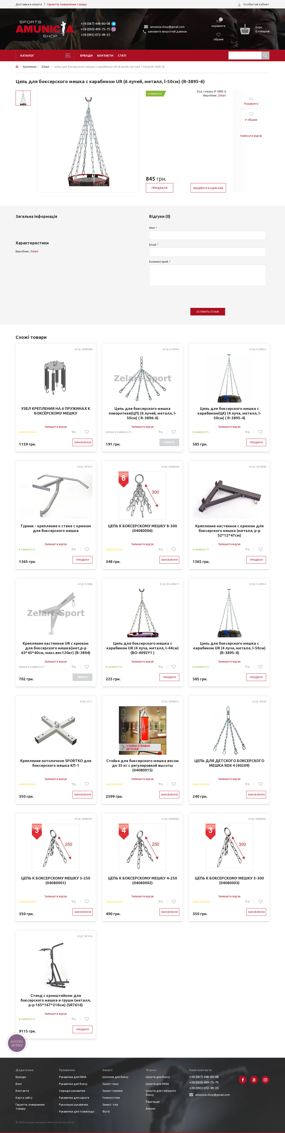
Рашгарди (153, 1101)
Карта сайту (24, 1097)
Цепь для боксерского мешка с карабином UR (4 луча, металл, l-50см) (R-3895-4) (229, 648)
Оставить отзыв (207, 311)
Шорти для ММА (157, 1083)
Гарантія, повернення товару (67, 4)
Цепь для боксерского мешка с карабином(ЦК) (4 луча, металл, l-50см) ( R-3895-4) (229, 413)
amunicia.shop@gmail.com (167, 26)
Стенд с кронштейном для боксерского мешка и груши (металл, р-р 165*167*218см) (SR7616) (55, 1000)
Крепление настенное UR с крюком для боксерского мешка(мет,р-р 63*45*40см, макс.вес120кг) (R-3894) (55, 648)
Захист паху (110, 1083)
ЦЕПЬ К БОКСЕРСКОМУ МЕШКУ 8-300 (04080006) (142, 528)
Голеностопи (111, 1097)
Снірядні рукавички (72, 1090)
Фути (106, 1111)
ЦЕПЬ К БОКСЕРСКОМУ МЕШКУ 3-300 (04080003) (229, 880)
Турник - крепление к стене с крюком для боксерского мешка (55, 528)
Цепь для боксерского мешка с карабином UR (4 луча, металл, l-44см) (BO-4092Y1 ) (142, 648)
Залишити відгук (56, 426)
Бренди (86, 55)
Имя (152, 227)
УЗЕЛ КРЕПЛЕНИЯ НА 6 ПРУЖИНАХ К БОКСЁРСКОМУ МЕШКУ (55, 410)
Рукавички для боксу (73, 1083)
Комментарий (158, 261)
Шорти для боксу (158, 1076)
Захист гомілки (112, 1090)
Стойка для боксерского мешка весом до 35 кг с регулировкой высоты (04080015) (142, 765)
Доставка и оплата (29, 4)
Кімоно (150, 1108)
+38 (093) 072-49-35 (95, 35)
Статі (122, 55)
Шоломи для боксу (115, 1076)
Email (152, 244)
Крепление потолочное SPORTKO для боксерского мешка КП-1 (55, 763)
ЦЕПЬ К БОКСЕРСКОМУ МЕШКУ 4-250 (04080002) (142, 880)
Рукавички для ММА (72, 1076)
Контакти (105, 55)
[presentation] (183, 294)
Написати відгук (251, 135)
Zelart (222, 95)
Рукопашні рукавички (73, 1104)
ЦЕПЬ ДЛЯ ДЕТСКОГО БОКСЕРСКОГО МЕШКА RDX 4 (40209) (229, 763)
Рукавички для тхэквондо (76, 1111)
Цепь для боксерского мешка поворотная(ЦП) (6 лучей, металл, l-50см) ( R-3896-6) (142, 413)
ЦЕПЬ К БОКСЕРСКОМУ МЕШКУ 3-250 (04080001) (55, 880)
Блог (19, 1083)
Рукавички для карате (74, 1097)
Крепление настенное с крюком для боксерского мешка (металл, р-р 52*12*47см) (229, 530)
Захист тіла (110, 1104)
